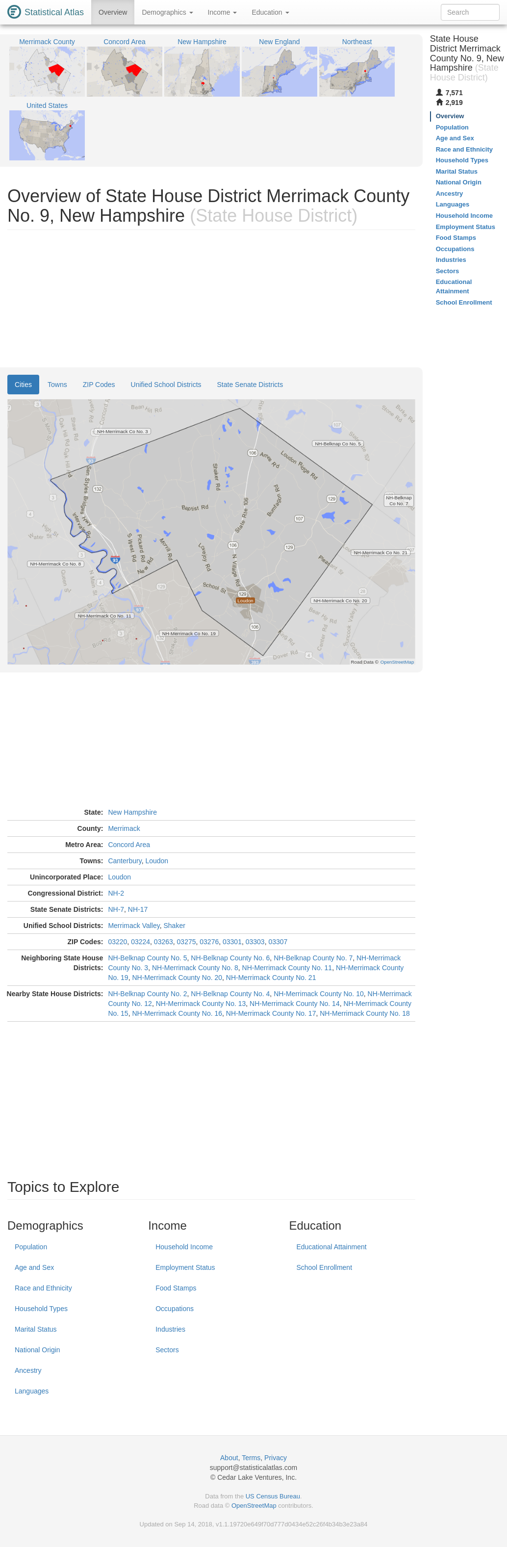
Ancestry (28, 1370)
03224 (140, 942)
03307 (277, 942)
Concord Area (129, 845)
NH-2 (116, 893)
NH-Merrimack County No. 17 (271, 1013)
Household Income (184, 1247)
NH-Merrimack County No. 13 (201, 1003)
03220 (117, 942)
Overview (113, 12)
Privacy (275, 1458)
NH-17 (138, 909)
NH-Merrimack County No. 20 (177, 977)
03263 (163, 942)
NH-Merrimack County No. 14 (295, 1003)
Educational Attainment (331, 1247)
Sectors (166, 1350)
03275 (186, 942)
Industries (170, 1329)
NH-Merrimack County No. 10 (319, 994)
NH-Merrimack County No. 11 (287, 968)
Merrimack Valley (133, 925)
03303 (255, 942)
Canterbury (124, 861)
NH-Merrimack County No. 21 (271, 977)
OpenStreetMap (254, 1505)
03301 (232, 942)
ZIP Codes (99, 384)
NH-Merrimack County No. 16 (177, 1013)
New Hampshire (132, 812)
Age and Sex (34, 1267)
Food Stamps (175, 1288)
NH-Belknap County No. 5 (147, 958)
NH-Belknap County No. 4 (230, 994)
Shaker (174, 925)
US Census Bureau (273, 1496)
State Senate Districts (250, 384)
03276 (209, 942)
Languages (32, 1391)
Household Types (41, 1309)
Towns (57, 384)
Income (222, 12)
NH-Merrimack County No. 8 (195, 968)
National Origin (37, 1350)
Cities (23, 384)
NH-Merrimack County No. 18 (365, 1013)
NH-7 (116, 909)
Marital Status (36, 1329)
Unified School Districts (166, 384)
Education (270, 12)
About (229, 1458)
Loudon (156, 861)
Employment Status (185, 1267)
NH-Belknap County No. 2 (147, 994)
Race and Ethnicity (43, 1288)
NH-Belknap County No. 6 (230, 958)
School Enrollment (324, 1267)
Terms (251, 1458)
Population (31, 1247)
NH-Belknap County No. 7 (313, 958)
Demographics (167, 12)
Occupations (174, 1309)
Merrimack (124, 828)
